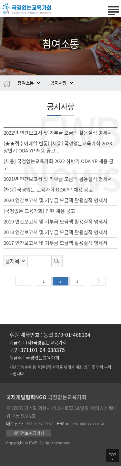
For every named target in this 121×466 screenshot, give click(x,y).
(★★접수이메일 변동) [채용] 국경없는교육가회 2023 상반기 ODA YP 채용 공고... (58, 147)
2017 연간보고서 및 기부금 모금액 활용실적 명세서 (55, 242)
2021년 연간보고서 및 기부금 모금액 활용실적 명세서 (58, 178)
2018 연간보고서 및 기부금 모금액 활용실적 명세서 (55, 232)
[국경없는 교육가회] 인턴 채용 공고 (39, 210)
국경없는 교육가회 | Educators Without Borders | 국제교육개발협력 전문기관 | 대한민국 (27, 8)
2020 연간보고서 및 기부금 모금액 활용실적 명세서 (55, 200)
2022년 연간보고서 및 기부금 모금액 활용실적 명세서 (58, 132)
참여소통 (25, 82)
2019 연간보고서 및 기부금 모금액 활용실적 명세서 (55, 221)
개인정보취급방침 (28, 433)
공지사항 (58, 82)
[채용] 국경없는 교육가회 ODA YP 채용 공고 (48, 189)
